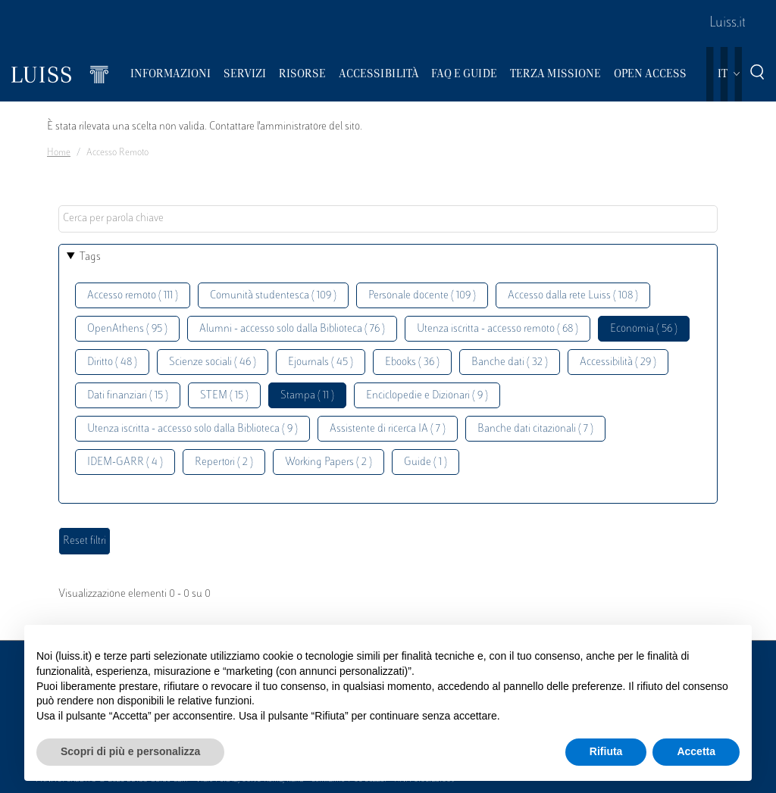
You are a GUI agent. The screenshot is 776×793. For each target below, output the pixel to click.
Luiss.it (727, 23)
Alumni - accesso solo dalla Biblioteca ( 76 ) (292, 329)
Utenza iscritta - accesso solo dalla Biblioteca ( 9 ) (192, 429)
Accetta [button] (696, 751)
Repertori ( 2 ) (224, 462)
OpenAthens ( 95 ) (127, 329)
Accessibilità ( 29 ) (618, 362)
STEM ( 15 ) (224, 395)
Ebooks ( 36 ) (412, 362)
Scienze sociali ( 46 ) (212, 362)
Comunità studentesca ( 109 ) (273, 295)
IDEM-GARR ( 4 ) (125, 462)
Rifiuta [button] (606, 751)
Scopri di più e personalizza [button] (130, 751)
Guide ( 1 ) (425, 462)
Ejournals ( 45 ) (320, 362)
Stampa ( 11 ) (307, 395)
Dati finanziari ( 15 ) (127, 395)
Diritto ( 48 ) (112, 362)
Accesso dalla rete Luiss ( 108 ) (573, 295)
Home (58, 153)
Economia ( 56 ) (643, 329)
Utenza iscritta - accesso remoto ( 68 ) (497, 329)
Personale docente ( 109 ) (422, 295)
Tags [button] (90, 257)
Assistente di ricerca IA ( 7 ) (388, 429)
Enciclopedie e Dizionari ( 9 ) (427, 395)
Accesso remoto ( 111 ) (132, 295)
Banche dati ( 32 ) (509, 362)
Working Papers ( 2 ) (328, 462)
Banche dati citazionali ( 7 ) (535, 429)
